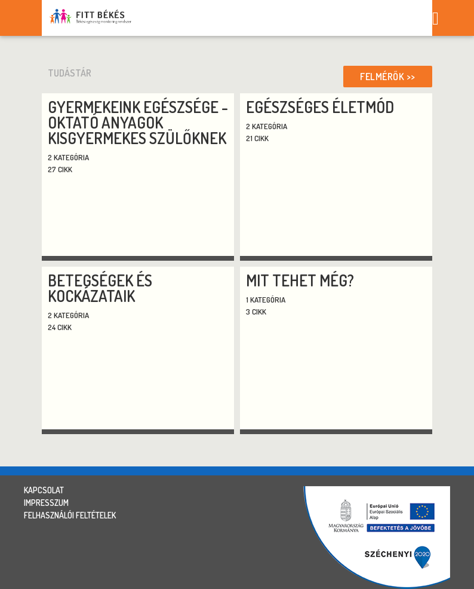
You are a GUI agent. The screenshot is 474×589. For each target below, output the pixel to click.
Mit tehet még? (300, 280)
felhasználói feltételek (70, 515)
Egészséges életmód (320, 107)
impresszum (46, 503)
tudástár (69, 73)
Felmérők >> (387, 77)
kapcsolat (44, 490)
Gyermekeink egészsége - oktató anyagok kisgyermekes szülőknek (138, 122)
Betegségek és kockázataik (100, 288)
